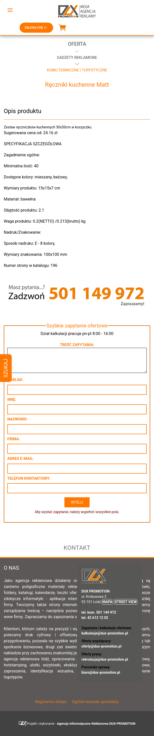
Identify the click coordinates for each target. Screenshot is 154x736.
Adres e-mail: (20, 458)
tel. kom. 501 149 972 (99, 612)
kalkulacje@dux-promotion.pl (105, 633)
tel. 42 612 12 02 (95, 618)
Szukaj (6, 368)
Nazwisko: (17, 419)
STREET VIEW (126, 602)
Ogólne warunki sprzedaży (95, 701)
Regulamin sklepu (51, 701)
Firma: (13, 439)
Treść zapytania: (77, 344)
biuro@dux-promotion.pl (101, 672)
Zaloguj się (36, 27)
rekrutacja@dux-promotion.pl (105, 659)
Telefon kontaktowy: (28, 478)
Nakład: (15, 379)
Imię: (11, 399)
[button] (10, 10)
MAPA (107, 602)
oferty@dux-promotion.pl (102, 646)
